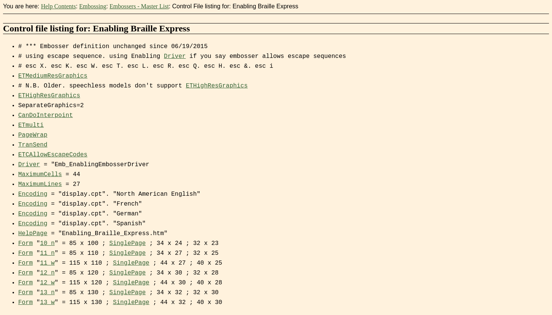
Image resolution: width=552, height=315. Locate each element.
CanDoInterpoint (45, 115)
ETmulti (31, 125)
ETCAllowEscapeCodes (52, 154)
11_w (47, 263)
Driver (175, 56)
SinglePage (127, 243)
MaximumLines (40, 184)
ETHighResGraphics (217, 86)
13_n (47, 292)
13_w (47, 302)
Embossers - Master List (139, 6)
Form (25, 243)
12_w (47, 282)
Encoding (32, 194)
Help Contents (58, 6)
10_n (47, 243)
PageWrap (32, 135)
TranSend (32, 145)
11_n (47, 253)
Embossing (92, 6)
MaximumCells (40, 174)
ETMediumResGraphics (52, 76)
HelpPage (32, 233)
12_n (47, 273)
